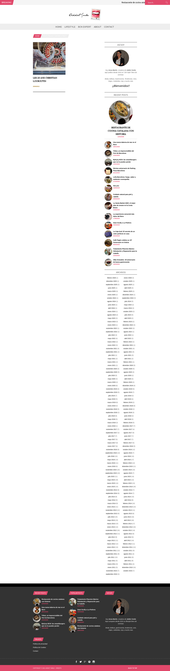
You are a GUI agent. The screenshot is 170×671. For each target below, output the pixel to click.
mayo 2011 (111, 561)
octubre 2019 (127, 389)
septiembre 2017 (111, 433)
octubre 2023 (127, 311)
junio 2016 (127, 456)
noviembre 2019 (111, 389)
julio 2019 (111, 396)
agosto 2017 (128, 433)
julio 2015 (111, 476)
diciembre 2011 (127, 547)
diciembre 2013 (127, 507)
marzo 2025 (112, 291)
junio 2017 (127, 436)
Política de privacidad (40, 644)
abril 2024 (111, 308)
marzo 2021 (112, 362)
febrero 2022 (127, 342)
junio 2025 (111, 288)
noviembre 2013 (111, 510)
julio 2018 (111, 416)
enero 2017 (111, 446)
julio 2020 (111, 375)
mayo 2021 (111, 359)
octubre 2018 (127, 409)
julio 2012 (111, 537)
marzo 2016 (111, 463)
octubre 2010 (127, 571)
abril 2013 (127, 520)
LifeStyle (70, 27)
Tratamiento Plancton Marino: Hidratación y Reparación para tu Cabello (125, 251)
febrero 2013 (127, 523)
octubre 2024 (111, 298)
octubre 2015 (127, 470)
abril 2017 (127, 439)
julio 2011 (111, 557)
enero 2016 (111, 466)
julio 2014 (111, 497)
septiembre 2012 (111, 534)
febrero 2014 (127, 503)
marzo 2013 (111, 523)
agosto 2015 (128, 473)
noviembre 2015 (111, 470)
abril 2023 (127, 318)
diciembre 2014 (127, 486)
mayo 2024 (128, 305)
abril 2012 (127, 540)
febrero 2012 (127, 544)
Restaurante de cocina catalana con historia (141, 2)
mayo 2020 (111, 379)
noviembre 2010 (111, 571)
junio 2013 (127, 517)
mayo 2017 (111, 439)
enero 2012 (111, 547)
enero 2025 (111, 295)
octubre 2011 (127, 550)
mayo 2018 (111, 419)
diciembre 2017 (128, 426)
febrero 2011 (127, 564)
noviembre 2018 (111, 409)
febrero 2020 (127, 382)
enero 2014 (111, 507)
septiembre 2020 (111, 372)
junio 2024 (111, 305)
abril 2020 (127, 379)
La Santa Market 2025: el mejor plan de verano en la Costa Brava (124, 205)
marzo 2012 (111, 544)
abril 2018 (127, 419)
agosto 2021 (128, 352)
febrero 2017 (127, 443)
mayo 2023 (111, 318)
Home (58, 27)
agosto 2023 (111, 315)
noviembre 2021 (111, 348)
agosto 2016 (128, 453)
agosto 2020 (128, 372)
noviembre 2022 (111, 328)
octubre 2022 (127, 328)
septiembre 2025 (111, 284)
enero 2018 (111, 426)
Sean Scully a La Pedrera (122, 223)
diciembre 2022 (128, 325)
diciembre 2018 (128, 406)
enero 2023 (111, 325)
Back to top (132, 668)
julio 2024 (128, 301)
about (97, 27)
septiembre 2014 (111, 493)
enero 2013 (111, 527)
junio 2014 (127, 497)
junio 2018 (127, 416)
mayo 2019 (111, 399)
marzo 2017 (112, 443)
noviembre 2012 (111, 530)
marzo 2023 (112, 321)
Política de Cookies (39, 647)
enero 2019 (111, 406)
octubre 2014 (127, 490)
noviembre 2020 (111, 369)
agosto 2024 (111, 301)
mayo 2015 (111, 480)
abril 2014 (127, 500)
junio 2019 (127, 396)
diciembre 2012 (127, 527)
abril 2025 (127, 288)
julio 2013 (111, 517)
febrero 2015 (127, 483)
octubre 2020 (127, 369)
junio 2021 (127, 355)
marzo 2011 (112, 564)
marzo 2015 (111, 483)
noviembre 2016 (111, 449)
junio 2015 (127, 476)
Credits (58, 668)
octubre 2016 (127, 449)
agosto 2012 (128, 534)
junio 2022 (127, 335)
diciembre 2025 (111, 281)
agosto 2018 (128, 412)
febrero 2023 (127, 321)
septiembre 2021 (111, 352)
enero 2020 (111, 385)
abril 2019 (127, 399)
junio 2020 (127, 375)
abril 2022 (127, 338)
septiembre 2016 (111, 453)
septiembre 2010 (111, 574)
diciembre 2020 (128, 365)
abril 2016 (127, 460)
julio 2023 (128, 315)
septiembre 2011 (111, 554)
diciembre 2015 (127, 466)
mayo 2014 (111, 500)
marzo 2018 (112, 422)
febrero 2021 (127, 362)
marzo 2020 (112, 382)
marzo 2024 (128, 308)
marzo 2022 (112, 342)
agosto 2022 (128, 332)
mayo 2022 (111, 338)
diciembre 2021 (128, 345)
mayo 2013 (111, 520)
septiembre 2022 (111, 332)
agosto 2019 (128, 392)
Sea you (116, 186)
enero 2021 (111, 365)
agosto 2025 (128, 284)
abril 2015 (127, 480)
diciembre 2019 (128, 385)
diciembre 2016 (128, 446)
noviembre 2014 (111, 490)
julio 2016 (111, 456)
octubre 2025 (127, 281)
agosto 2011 (128, 554)
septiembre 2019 (111, 392)
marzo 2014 (112, 503)
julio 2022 (111, 335)
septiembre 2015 (111, 473)
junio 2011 (127, 557)
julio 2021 (111, 355)
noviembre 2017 (111, 429)
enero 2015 (111, 486)
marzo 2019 (112, 402)
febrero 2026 (111, 278)
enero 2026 (128, 278)
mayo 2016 (111, 460)
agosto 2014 (128, 493)
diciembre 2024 (128, 295)
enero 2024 (111, 311)
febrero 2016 (127, 463)
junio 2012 (127, 537)
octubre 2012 (127, 530)
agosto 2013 (128, 513)
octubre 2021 (127, 348)
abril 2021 (127, 359)
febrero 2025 (127, 291)
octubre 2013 (127, 510)
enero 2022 (111, 345)
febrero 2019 (127, 402)
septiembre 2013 (111, 513)
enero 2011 (111, 567)
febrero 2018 (127, 422)
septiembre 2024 (127, 298)
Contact (109, 27)
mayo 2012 (111, 540)
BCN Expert (84, 27)
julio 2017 (111, 436)
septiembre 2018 (111, 412)
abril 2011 (127, 561)
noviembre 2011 (111, 550)
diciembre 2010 (127, 567)
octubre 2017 (127, 429)
